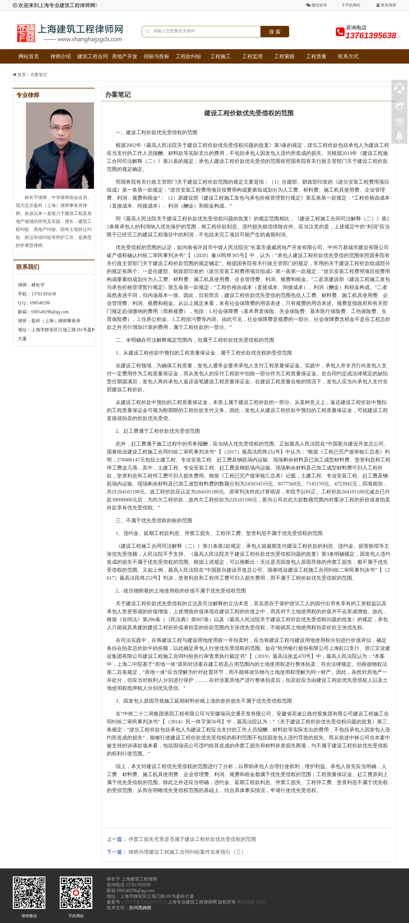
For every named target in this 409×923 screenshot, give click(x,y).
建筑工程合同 (92, 56)
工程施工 (220, 56)
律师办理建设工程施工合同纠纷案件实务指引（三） (187, 852)
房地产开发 (124, 56)
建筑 (312, 145)
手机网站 (351, 5)
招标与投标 (156, 56)
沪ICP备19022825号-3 (145, 902)
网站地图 (246, 902)
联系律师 (386, 5)
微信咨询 (316, 5)
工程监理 (252, 56)
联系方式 (348, 56)
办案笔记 (38, 74)
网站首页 (29, 56)
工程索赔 (284, 56)
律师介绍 (60, 56)
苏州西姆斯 (140, 907)
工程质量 (316, 56)
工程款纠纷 (188, 56)
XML (261, 902)
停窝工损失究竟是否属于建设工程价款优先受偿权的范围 (192, 839)
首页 (22, 74)
